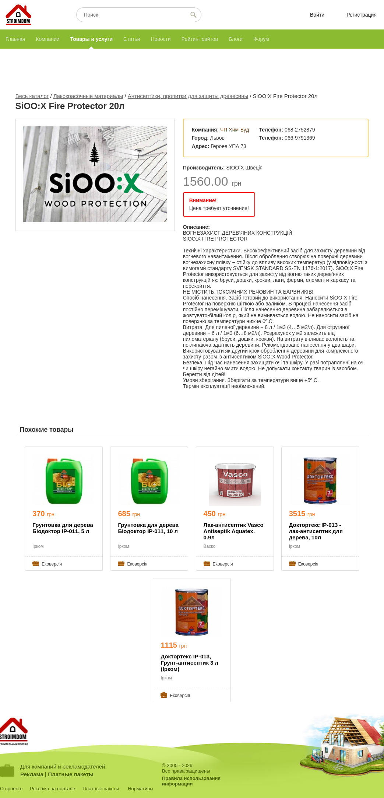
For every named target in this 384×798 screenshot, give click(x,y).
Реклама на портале (52, 788)
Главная (15, 39)
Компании (47, 39)
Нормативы (140, 788)
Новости (160, 39)
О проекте (11, 788)
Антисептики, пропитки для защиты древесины (188, 96)
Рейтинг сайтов (200, 39)
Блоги (236, 39)
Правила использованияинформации (191, 781)
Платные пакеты (71, 774)
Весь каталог (32, 96)
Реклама (31, 774)
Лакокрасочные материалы (88, 96)
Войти (317, 15)
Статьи (131, 39)
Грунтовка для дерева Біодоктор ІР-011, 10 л (148, 528)
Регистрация (361, 15)
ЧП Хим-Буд (234, 130)
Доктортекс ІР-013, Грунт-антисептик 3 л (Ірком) (189, 662)
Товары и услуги (91, 39)
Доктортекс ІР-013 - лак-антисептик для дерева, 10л (316, 531)
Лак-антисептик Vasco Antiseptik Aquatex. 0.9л (234, 531)
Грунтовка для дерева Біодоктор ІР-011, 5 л (62, 528)
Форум (261, 39)
